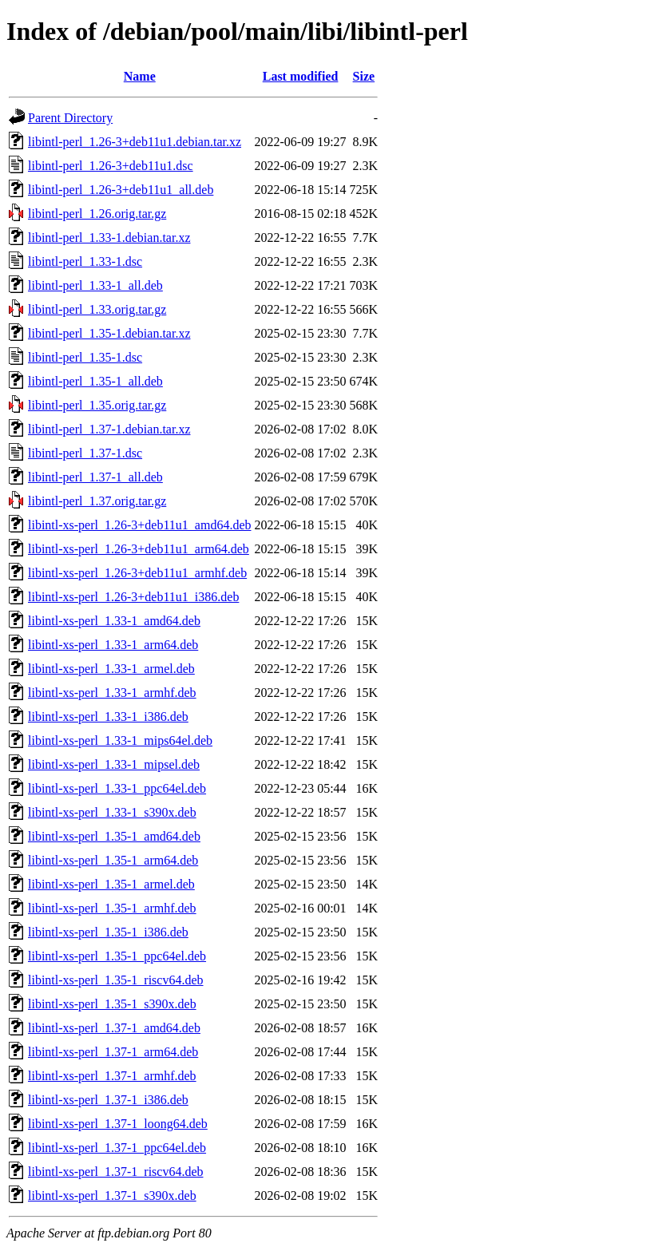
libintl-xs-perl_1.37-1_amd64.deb (114, 1028)
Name (140, 76)
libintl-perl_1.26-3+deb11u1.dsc (110, 165)
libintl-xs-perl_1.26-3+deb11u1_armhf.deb (137, 573)
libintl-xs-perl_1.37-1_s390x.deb (112, 1195)
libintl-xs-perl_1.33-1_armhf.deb (112, 692)
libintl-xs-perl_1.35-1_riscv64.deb (116, 980)
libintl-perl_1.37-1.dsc (85, 453)
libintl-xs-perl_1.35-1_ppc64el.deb (117, 956)
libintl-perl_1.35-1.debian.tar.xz (109, 333)
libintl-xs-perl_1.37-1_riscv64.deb (116, 1171)
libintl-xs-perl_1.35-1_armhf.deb (112, 908)
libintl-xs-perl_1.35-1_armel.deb (111, 884)
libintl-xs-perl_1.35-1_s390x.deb (112, 1004)
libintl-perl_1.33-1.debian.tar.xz (109, 237)
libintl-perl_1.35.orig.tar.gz (97, 405)
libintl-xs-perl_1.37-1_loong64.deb (118, 1123)
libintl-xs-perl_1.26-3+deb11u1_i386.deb (133, 597)
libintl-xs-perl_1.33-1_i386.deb (108, 716)
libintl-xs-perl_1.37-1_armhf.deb (112, 1076)
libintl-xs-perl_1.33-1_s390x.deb (112, 812)
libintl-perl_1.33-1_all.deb (95, 285)
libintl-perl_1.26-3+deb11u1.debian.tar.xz (134, 141)
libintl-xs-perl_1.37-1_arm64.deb (113, 1052)
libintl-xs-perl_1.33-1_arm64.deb (113, 644)
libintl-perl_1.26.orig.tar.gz (97, 213)
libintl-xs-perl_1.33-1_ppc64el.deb (117, 788)
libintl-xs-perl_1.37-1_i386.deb (108, 1099)
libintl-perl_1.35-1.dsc (85, 357)
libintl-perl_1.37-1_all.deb (95, 477)
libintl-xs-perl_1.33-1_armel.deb (111, 668)
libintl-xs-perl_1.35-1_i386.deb (108, 932)
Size (364, 76)
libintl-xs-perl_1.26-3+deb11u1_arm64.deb (138, 549)
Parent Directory (70, 118)
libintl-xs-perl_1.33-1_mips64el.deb (120, 740)
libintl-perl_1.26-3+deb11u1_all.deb (120, 189)
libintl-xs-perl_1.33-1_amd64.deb (114, 620)
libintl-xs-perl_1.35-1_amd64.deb (114, 836)
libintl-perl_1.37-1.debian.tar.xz (109, 429)
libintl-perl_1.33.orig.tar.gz (97, 309)
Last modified (301, 76)
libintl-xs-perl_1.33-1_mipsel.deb (114, 764)
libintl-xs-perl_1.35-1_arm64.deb (113, 860)
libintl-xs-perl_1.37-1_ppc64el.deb (117, 1147)
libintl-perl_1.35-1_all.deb (95, 381)
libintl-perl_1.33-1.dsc (85, 261)
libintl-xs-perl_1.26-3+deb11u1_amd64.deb (140, 525)
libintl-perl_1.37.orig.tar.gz (97, 501)
